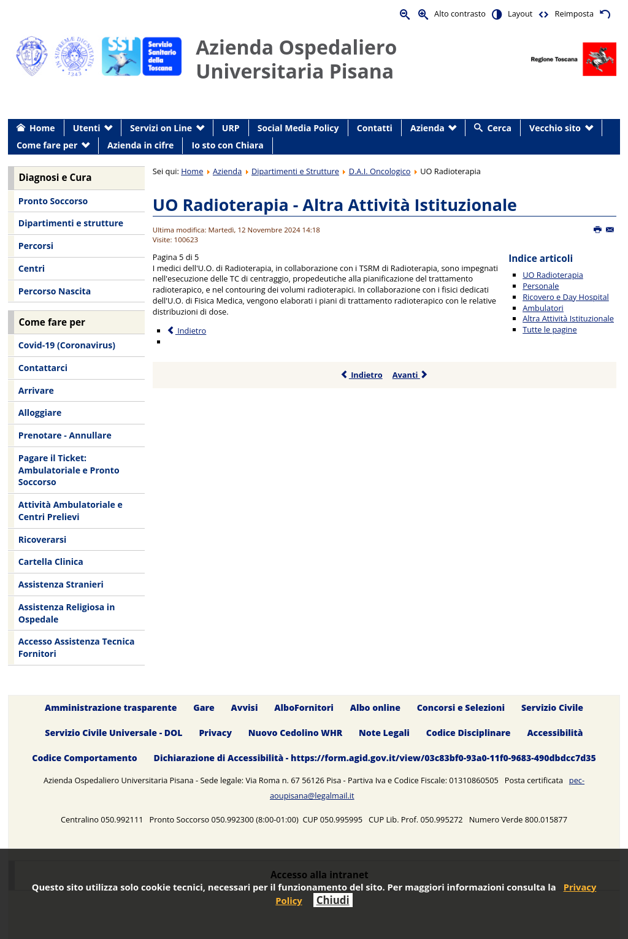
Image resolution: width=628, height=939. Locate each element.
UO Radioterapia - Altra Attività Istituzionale (335, 204)
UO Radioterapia (553, 274)
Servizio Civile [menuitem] (552, 707)
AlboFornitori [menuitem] (304, 707)
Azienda (227, 171)
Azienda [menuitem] (427, 128)
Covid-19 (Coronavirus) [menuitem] (66, 345)
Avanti (410, 374)
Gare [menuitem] (204, 707)
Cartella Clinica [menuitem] (50, 561)
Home (192, 171)
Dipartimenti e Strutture (295, 171)
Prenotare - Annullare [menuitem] (65, 435)
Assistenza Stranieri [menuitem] (61, 584)
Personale (541, 285)
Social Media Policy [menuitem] (298, 128)
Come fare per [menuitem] (47, 145)
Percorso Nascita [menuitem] (54, 291)
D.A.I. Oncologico (380, 171)
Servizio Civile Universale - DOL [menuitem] (113, 732)
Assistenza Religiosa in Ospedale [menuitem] (66, 613)
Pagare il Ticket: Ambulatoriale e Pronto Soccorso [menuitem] (69, 470)
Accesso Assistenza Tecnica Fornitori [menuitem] (76, 647)
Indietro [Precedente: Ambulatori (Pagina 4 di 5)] (186, 330)
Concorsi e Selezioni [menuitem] (461, 707)
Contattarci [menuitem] (42, 368)
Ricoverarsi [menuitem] (42, 539)
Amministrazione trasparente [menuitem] (111, 707)
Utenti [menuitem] (87, 128)
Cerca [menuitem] (499, 128)
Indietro (361, 374)
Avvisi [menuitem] (244, 707)
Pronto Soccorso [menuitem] (53, 201)
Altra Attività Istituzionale (568, 318)
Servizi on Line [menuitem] (161, 128)
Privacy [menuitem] (215, 732)
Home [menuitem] (42, 128)
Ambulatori (543, 307)
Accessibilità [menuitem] (555, 732)
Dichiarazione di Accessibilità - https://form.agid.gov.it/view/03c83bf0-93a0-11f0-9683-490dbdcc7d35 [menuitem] (375, 758)
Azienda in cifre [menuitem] (140, 145)
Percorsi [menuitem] (35, 245)
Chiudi (333, 900)
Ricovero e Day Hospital (566, 296)
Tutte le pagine (549, 329)
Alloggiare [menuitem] (39, 412)
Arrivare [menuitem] (36, 390)
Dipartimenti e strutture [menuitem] (70, 223)
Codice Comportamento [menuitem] (84, 758)
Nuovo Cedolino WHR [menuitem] (295, 732)
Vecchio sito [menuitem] (555, 128)
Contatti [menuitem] (374, 128)
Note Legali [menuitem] (384, 732)
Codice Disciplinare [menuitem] (468, 732)
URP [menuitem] (231, 128)
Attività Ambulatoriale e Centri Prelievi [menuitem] (70, 511)
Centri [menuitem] (31, 268)
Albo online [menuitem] (375, 707)
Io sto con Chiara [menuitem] (228, 145)
